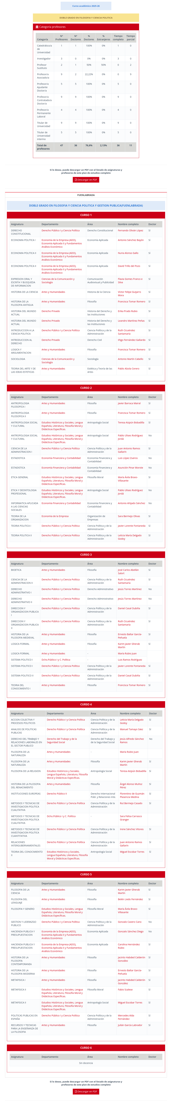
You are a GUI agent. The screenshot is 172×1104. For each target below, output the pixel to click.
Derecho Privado (51, 311)
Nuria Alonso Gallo (128, 253)
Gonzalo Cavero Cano (129, 921)
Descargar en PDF (86, 179)
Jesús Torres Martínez (130, 589)
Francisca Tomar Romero (131, 301)
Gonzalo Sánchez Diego (130, 931)
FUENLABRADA (86, 195)
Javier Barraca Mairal (129, 403)
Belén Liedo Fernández (130, 899)
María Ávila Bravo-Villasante (128, 479)
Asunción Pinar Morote (130, 467)
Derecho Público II (57, 793)
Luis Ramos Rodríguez (130, 659)
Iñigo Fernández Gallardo (131, 339)
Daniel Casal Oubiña (129, 608)
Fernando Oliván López (130, 230)
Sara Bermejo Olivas (129, 516)
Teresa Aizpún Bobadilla (131, 422)
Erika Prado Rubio (127, 311)
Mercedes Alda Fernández (126, 1017)
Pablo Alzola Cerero (128, 368)
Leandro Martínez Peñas (131, 320)
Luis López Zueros (128, 458)
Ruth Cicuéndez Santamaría (126, 332)
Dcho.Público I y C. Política (56, 659)
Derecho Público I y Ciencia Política (61, 230)
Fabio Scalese (125, 989)
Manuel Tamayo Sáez (131, 729)
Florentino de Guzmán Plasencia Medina (132, 795)
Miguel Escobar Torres (132, 851)
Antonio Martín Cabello (130, 359)
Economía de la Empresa (55, 516)
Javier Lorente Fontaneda (131, 525)
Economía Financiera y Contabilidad (61, 458)
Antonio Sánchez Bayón (131, 240)
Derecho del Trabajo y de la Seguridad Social (62, 740)
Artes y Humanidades (53, 291)
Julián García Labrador (130, 1025)
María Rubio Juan (127, 653)
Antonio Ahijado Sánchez (131, 503)
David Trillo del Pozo (129, 266)
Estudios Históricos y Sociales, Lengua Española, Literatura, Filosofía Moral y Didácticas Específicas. (62, 426)
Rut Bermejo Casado (131, 803)
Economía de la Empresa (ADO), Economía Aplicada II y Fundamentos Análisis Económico (62, 243)
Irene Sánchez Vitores (132, 829)
